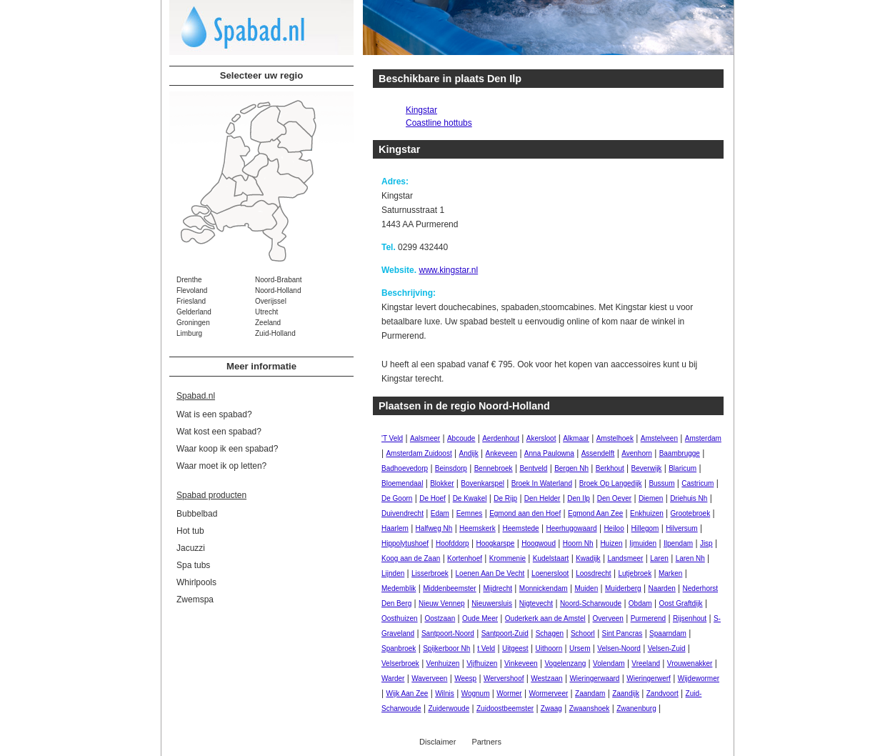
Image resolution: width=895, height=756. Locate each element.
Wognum (475, 693)
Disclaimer (437, 741)
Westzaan (546, 678)
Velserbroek (400, 663)
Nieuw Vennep (442, 603)
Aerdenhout (500, 438)
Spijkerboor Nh (446, 648)
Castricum (697, 483)
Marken (670, 573)
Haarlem (395, 528)
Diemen (651, 498)
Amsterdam (703, 438)
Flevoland (191, 290)
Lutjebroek (634, 573)
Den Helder (542, 498)
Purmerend (648, 618)
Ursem (579, 648)
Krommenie (507, 558)
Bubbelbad (196, 514)
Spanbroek (398, 648)
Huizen (611, 543)
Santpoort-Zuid (505, 633)
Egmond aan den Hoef (525, 513)
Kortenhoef (464, 558)
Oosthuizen (399, 618)
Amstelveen (659, 438)
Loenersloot (550, 573)
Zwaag (551, 708)
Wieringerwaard (594, 678)
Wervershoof (504, 678)
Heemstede (520, 528)
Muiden (586, 588)
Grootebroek (691, 513)
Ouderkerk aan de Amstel (545, 618)
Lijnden (392, 573)
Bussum (661, 483)
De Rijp (505, 498)
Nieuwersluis (491, 603)
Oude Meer (480, 618)
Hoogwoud (538, 543)
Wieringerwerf (648, 678)
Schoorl (583, 633)
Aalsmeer (425, 438)
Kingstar (421, 110)
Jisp (706, 543)
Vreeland (645, 663)
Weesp (465, 678)
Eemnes (469, 513)
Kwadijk (588, 558)
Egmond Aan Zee (595, 513)
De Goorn (396, 498)
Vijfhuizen (481, 663)
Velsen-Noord (619, 648)
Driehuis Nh (688, 498)
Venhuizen (443, 663)
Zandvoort (662, 693)
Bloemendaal (402, 483)
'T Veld (392, 438)
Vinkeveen (521, 663)
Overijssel (270, 301)
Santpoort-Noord (447, 633)
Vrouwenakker (690, 663)
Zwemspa (195, 600)
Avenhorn (636, 453)
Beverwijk (646, 468)
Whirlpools (196, 582)
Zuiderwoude (448, 708)
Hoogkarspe (495, 543)
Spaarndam (667, 633)
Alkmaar (576, 438)
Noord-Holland (278, 290)
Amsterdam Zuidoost (418, 453)
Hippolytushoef (405, 543)
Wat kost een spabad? (218, 432)
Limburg (189, 333)
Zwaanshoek (589, 708)
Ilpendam (678, 543)
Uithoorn (548, 648)
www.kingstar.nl (448, 270)
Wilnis (444, 693)
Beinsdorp (451, 468)
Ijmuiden (642, 543)
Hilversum (681, 528)
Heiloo (614, 528)
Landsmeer (625, 558)
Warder (392, 678)
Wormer (508, 693)
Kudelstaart (551, 558)
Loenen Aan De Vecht (490, 573)
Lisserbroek (430, 573)
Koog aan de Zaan (410, 558)
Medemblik (398, 588)
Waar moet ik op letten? (221, 466)
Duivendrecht (402, 513)
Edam (440, 513)
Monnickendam (543, 588)
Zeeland (268, 323)
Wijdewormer (698, 678)
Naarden (661, 588)
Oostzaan (439, 618)
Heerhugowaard (571, 528)
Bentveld (533, 468)
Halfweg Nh (434, 528)
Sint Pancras (622, 633)
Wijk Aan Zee (407, 693)
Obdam (640, 603)
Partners (486, 741)
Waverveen (429, 678)
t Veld (486, 648)
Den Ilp (578, 498)
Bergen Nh (571, 468)
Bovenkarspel (482, 483)
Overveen (607, 618)
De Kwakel (470, 498)
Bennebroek (493, 468)
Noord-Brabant (278, 280)
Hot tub (190, 531)
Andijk (469, 453)
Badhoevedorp (404, 468)
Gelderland (193, 312)
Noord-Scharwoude (590, 603)
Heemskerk (477, 528)
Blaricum (682, 468)
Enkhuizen (647, 513)
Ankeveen (501, 453)
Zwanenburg (636, 708)
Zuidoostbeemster (505, 708)
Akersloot (541, 438)
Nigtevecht (536, 603)
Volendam (608, 663)
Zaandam (590, 693)
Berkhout (610, 468)
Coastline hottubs (439, 123)
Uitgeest (515, 648)
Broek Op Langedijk (610, 483)
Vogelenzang (565, 663)
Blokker (442, 483)
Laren (659, 558)
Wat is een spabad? (214, 414)
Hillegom (645, 528)
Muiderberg (623, 588)
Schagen (550, 633)
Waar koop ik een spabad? (227, 449)
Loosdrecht (593, 573)
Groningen (193, 323)
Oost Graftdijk (680, 603)
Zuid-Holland (275, 333)
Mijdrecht (497, 588)
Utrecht (266, 312)
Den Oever (614, 498)
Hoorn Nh (578, 543)
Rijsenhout (689, 618)
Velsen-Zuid (667, 648)
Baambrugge (679, 453)
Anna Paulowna (549, 453)
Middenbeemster (449, 588)
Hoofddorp (452, 543)
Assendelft (598, 453)
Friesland (191, 301)
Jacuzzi (190, 548)
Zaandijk (625, 693)
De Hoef (432, 498)
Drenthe (189, 280)
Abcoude (461, 438)
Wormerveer (548, 693)
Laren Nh (690, 558)
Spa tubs (193, 565)
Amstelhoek (615, 438)
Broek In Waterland (541, 483)
